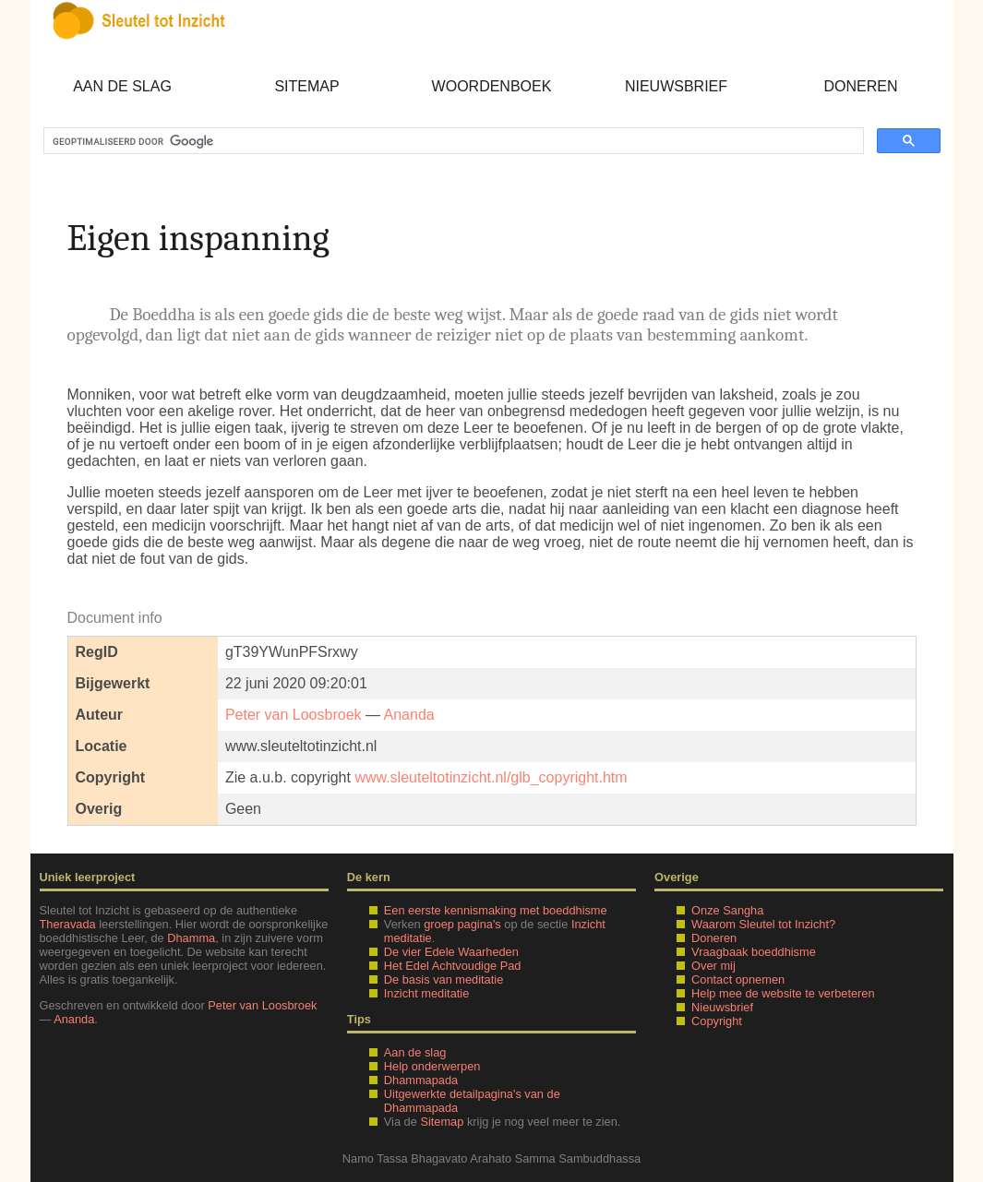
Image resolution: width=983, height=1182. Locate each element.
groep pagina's (462, 924)
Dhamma (191, 938)
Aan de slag (122, 86)
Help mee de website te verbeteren (782, 993)
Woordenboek (492, 86)
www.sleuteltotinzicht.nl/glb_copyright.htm (490, 777)
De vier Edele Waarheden (451, 952)
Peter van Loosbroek (293, 714)
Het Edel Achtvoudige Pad (452, 966)
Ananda (409, 714)
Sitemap (306, 86)
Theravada (68, 924)
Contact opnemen (738, 979)
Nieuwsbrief (676, 86)
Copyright (716, 1021)
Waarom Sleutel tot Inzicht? (763, 924)
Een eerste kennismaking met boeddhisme (495, 910)
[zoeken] (452, 141)
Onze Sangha (727, 910)
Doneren (860, 86)
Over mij (713, 966)
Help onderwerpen (432, 1066)
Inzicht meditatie (426, 993)
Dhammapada (421, 1080)
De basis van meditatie (443, 979)
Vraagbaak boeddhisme (753, 952)
